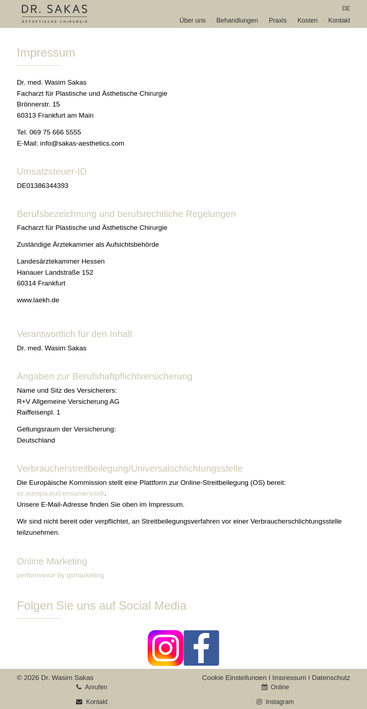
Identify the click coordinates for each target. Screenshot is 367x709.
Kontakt (339, 20)
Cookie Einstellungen (234, 677)
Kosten (307, 20)
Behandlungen (237, 20)
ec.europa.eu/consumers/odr (60, 493)
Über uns (193, 20)
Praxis (278, 20)
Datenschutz (331, 677)
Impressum (289, 677)
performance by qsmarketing (60, 575)
